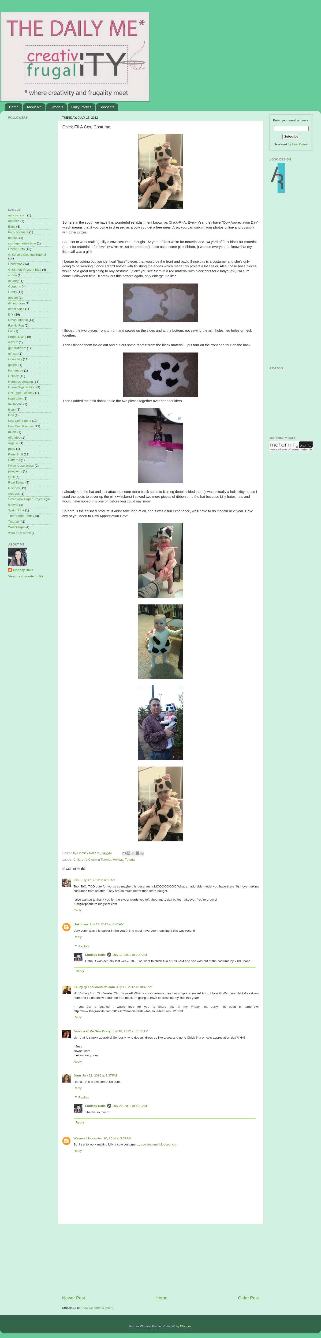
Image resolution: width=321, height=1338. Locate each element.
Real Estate (16, 482)
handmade (15, 370)
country (13, 281)
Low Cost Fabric (19, 420)
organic (13, 443)
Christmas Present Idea (24, 269)
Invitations (15, 404)
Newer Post (73, 1297)
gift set (13, 353)
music (12, 432)
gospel (13, 365)
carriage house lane (22, 243)
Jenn (77, 1075)
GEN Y (13, 342)
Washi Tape (16, 527)
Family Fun (16, 325)
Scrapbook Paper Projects (26, 499)
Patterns (14, 460)
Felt (11, 331)
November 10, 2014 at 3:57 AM (109, 1138)
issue (12, 409)
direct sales (16, 309)
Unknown (81, 924)
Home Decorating (20, 381)
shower (13, 504)
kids (11, 415)
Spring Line (16, 510)
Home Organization (21, 387)
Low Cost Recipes (21, 426)
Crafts (12, 292)
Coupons (14, 286)
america (13, 221)
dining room (16, 303)
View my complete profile (25, 576)
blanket (13, 238)
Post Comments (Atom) (98, 1307)
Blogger (185, 1326)
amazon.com (17, 215)
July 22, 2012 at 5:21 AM (130, 1106)
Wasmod (80, 1138)
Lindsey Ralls (95, 954)
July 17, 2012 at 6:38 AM (98, 880)
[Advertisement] (160, 1259)
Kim (77, 880)
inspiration (15, 398)
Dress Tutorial (18, 320)
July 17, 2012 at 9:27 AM (130, 954)
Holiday (118, 859)
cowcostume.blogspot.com (159, 1144)
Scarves (14, 493)
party (11, 449)
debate (13, 297)
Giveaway (15, 359)
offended (14, 437)
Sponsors (107, 107)
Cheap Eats (16, 249)
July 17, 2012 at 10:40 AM (134, 987)
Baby (11, 226)
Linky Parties (81, 107)
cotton (12, 275)
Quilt (11, 477)
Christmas (15, 264)
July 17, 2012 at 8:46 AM (106, 924)
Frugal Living (17, 336)
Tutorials (56, 107)
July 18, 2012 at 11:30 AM (130, 1031)
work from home (19, 532)
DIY (11, 314)
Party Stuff (15, 454)
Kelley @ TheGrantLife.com (94, 987)
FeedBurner (300, 144)
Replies (83, 946)
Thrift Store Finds (20, 516)
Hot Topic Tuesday (21, 393)
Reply (78, 910)
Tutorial (130, 859)
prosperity (15, 471)
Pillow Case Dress (21, 465)
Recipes (14, 488)
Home (14, 107)
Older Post (248, 1297)
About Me (34, 107)
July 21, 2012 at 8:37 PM (99, 1075)
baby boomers (18, 232)
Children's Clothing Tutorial (92, 859)
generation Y (17, 348)
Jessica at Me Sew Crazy (92, 1031)
